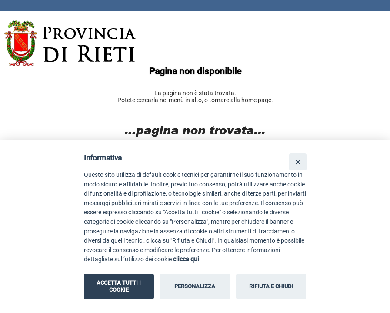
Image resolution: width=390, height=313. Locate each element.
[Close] (297, 161)
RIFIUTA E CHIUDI (271, 286)
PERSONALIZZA (194, 286)
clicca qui (186, 259)
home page (256, 100)
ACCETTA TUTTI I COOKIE (119, 286)
